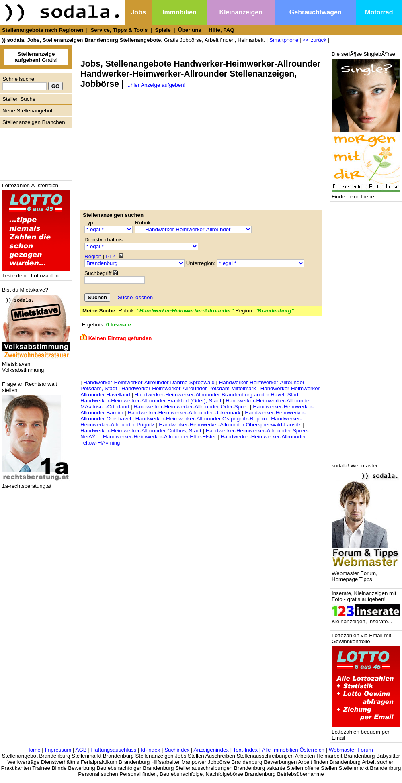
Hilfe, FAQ (221, 30)
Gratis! (36, 57)
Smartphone (284, 40)
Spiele (162, 30)
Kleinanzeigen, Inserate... (366, 619)
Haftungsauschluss (114, 750)
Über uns (189, 30)
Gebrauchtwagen (315, 12)
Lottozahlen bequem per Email (366, 732)
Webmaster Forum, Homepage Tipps (366, 573)
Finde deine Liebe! (366, 194)
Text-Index (245, 750)
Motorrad (379, 12)
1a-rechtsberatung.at (36, 483)
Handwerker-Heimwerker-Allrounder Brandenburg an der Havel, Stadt (217, 395)
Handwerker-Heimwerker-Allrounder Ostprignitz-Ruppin (201, 419)
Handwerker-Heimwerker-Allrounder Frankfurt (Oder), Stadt (150, 401)
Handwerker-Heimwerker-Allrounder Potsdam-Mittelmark (188, 388)
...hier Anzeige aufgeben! (155, 85)
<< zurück (314, 40)
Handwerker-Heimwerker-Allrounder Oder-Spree (190, 407)
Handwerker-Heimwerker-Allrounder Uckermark (184, 413)
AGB (81, 750)
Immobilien (179, 12)
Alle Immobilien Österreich (293, 750)
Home (33, 750)
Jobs (138, 12)
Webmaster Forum (351, 750)
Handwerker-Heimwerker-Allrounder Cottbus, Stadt (140, 431)
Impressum (58, 750)
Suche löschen (135, 297)
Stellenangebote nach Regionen (42, 30)
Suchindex (176, 750)
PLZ (110, 256)
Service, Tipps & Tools (119, 30)
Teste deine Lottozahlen (36, 273)
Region (92, 256)
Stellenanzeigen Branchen (33, 122)
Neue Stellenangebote (28, 111)
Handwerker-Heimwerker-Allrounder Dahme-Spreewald (149, 382)
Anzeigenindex (211, 750)
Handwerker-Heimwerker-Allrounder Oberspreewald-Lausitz (230, 425)
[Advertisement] (34, 152)
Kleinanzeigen (241, 12)
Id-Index (150, 750)
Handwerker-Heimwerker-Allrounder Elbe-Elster (159, 437)
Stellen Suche (18, 99)
